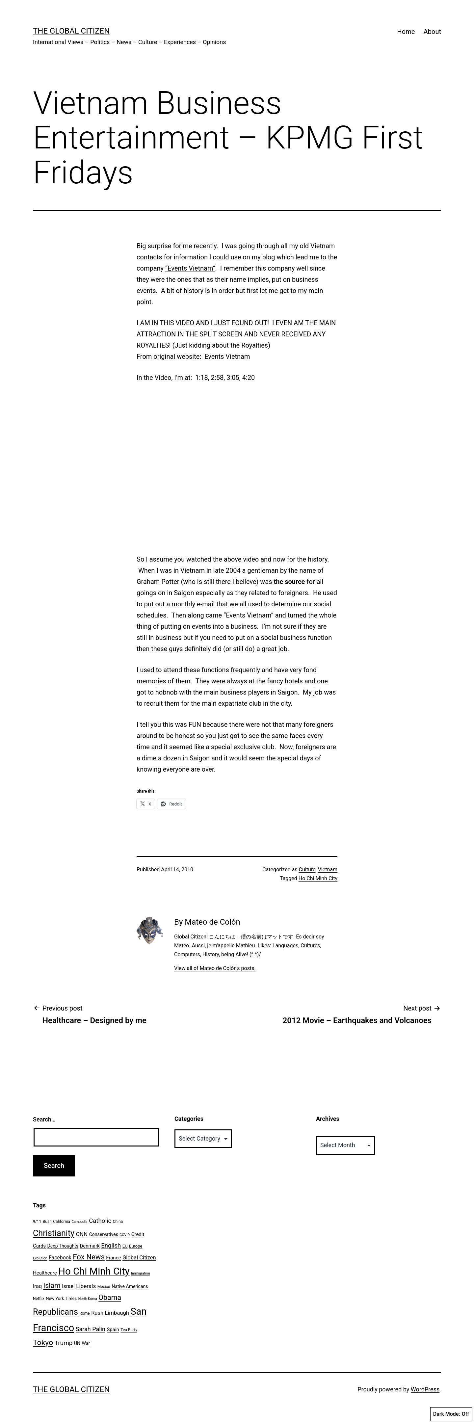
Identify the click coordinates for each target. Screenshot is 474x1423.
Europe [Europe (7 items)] (135, 1246)
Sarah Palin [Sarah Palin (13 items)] (90, 1329)
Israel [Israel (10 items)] (68, 1286)
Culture (307, 869)
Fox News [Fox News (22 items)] (89, 1256)
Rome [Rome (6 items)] (84, 1313)
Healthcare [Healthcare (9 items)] (45, 1273)
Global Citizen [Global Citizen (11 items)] (139, 1257)
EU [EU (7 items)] (125, 1246)
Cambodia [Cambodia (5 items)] (79, 1222)
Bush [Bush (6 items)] (47, 1221)
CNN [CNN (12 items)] (82, 1234)
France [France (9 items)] (113, 1258)
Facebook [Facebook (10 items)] (60, 1257)
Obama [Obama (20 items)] (109, 1297)
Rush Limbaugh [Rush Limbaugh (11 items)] (110, 1313)
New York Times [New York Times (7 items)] (61, 1298)
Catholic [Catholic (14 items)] (100, 1221)
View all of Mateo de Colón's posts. (215, 968)
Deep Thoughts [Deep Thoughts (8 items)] (62, 1246)
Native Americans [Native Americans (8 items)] (130, 1286)
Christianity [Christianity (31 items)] (53, 1233)
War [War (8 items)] (86, 1343)
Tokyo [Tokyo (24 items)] (43, 1342)
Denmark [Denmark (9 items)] (90, 1246)
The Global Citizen (71, 31)
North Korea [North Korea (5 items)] (87, 1299)
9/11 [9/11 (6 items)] (37, 1221)
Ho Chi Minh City (318, 878)
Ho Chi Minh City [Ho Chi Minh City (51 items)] (94, 1271)
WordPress (425, 1389)
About (432, 32)
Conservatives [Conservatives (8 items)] (103, 1234)
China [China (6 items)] (118, 1221)
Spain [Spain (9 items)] (113, 1329)
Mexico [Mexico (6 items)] (103, 1286)
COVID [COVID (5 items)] (124, 1235)
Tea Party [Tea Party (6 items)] (128, 1330)
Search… (44, 1119)
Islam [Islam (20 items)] (51, 1285)
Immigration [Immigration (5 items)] (140, 1273)
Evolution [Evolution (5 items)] (40, 1258)
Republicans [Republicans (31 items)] (55, 1312)
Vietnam (327, 869)
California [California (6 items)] (61, 1221)
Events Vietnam (227, 356)
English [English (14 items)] (111, 1245)
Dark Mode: (451, 1414)
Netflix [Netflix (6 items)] (38, 1298)
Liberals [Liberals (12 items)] (86, 1286)
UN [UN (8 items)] (77, 1343)
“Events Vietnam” (190, 268)
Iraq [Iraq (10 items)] (37, 1286)
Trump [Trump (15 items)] (64, 1343)
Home (406, 32)
